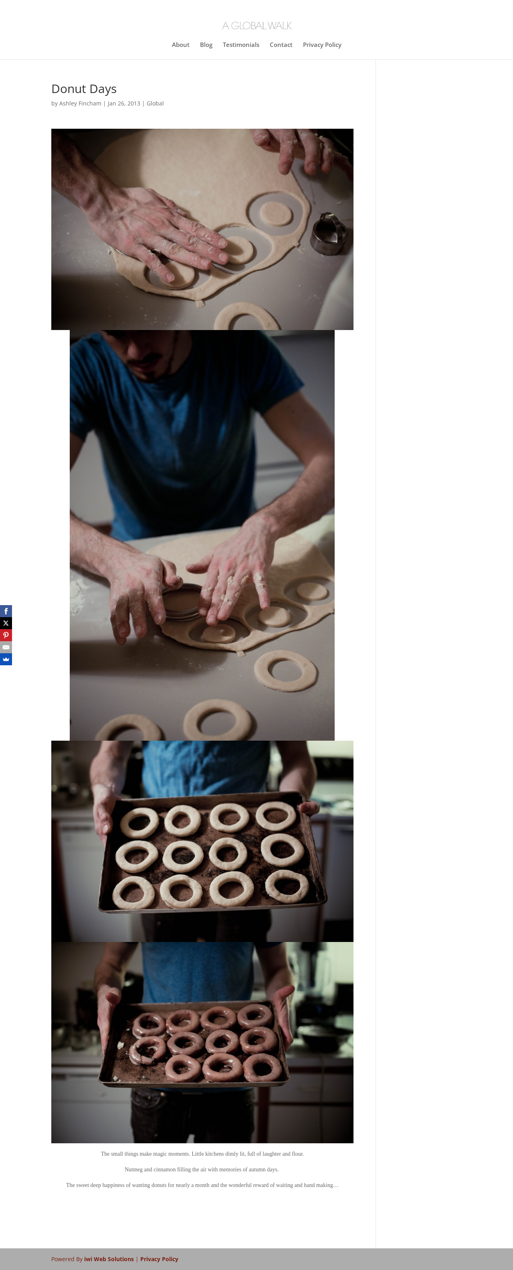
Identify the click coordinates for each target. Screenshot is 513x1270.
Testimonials (241, 45)
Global (155, 103)
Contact (281, 45)
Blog (206, 45)
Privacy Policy (322, 45)
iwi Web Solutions (109, 1259)
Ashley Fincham (80, 103)
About (181, 45)
